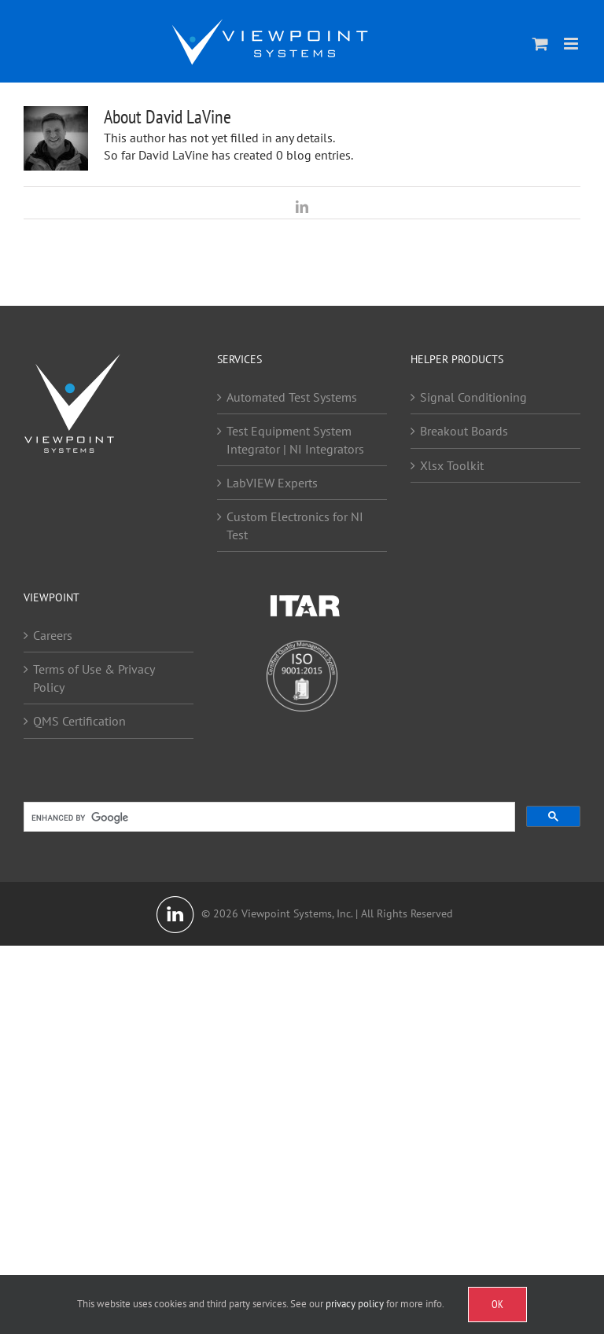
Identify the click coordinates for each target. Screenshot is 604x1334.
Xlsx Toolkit (452, 465)
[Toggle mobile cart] (540, 43)
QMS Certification (79, 721)
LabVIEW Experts (272, 483)
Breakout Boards (464, 431)
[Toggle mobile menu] (572, 43)
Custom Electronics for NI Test (294, 525)
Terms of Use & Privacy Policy (93, 677)
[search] (267, 818)
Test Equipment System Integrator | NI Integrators (295, 439)
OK (497, 1304)
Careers (52, 635)
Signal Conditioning (473, 397)
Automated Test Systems (291, 397)
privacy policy (355, 1303)
